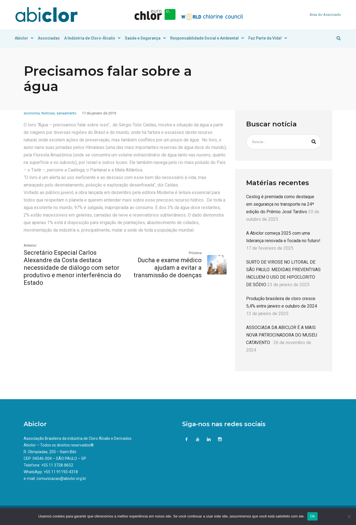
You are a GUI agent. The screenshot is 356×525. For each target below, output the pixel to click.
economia (32, 113)
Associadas (49, 38)
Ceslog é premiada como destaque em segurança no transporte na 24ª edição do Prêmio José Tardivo (280, 204)
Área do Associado (325, 15)
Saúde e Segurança (145, 38)
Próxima (195, 253)
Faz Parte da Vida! (267, 38)
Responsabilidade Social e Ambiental (207, 38)
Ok (312, 516)
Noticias (48, 113)
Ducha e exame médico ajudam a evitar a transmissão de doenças (168, 268)
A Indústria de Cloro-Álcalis (92, 38)
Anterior (30, 245)
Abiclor (24, 38)
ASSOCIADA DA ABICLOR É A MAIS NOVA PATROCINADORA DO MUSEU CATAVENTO (281, 335)
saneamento (66, 113)
